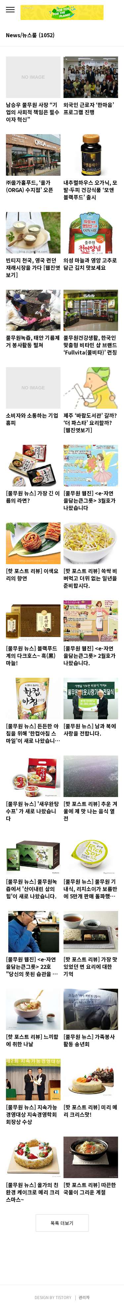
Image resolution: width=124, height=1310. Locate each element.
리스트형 (114, 36)
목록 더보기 (62, 1223)
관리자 (84, 1297)
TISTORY (63, 1297)
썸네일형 (105, 36)
